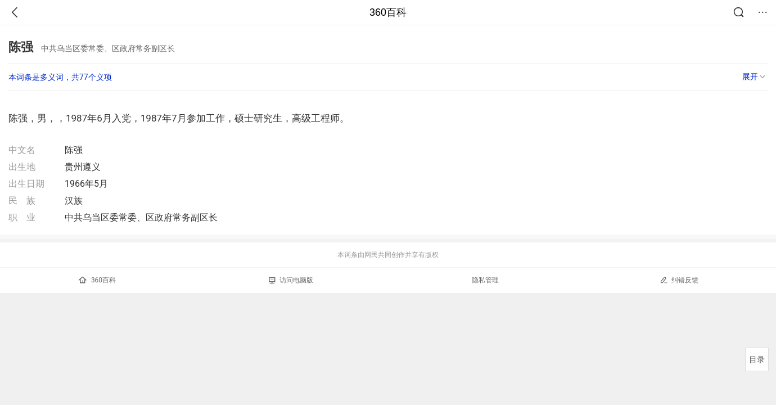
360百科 (388, 12)
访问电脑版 (291, 280)
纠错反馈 (679, 280)
